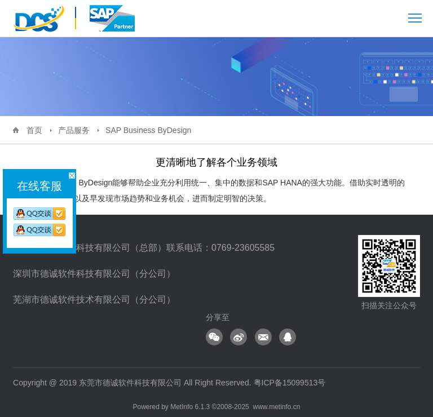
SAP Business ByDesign (148, 130)
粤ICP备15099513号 (290, 382)
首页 (34, 130)
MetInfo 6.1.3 (190, 407)
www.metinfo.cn (276, 407)
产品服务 (74, 130)
